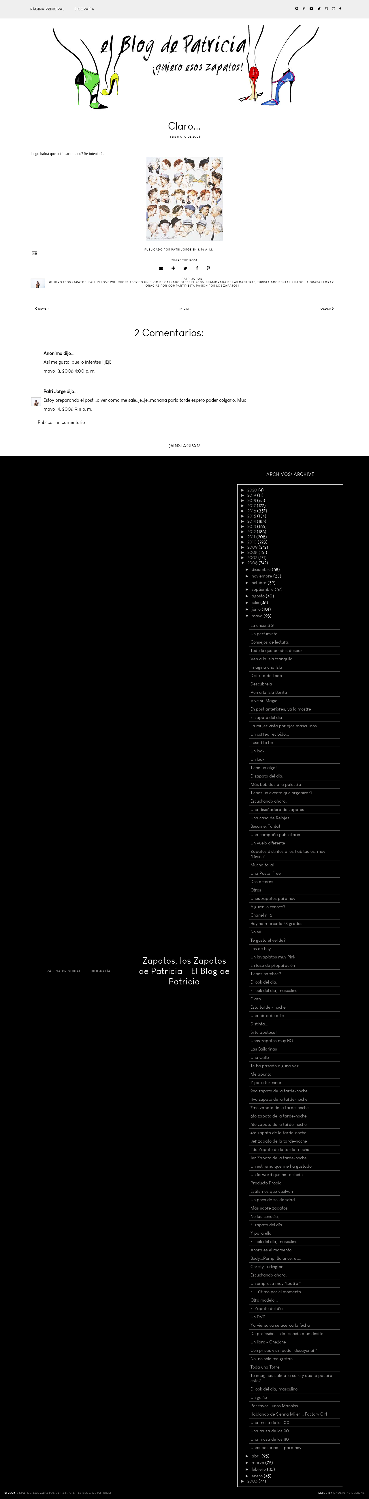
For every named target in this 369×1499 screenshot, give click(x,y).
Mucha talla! (262, 865)
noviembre (262, 576)
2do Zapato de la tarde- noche (280, 1149)
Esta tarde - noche (268, 1007)
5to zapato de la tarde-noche (279, 1124)
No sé (256, 931)
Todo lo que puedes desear (276, 650)
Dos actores (262, 881)
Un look (257, 751)
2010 (252, 542)
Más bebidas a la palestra (276, 784)
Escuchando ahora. (269, 801)
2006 (253, 562)
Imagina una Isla (266, 667)
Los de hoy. (261, 948)
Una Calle (260, 1057)
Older (327, 309)
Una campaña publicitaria (275, 834)
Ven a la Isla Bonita (269, 692)
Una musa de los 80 (270, 1439)
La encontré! (262, 625)
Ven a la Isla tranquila (272, 658)
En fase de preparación (273, 965)
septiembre (263, 589)
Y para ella (261, 1233)
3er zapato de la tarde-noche (279, 1141)
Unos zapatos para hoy (273, 898)
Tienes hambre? (266, 973)
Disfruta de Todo (266, 675)
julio (256, 602)
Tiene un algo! (264, 767)
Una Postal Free (266, 873)
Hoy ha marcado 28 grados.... (279, 923)
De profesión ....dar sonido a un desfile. (288, 1333)
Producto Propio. (267, 1183)
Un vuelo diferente (268, 843)
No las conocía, (265, 1216)
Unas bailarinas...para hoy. (276, 1447)
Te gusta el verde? (268, 940)
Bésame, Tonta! (265, 826)
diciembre (262, 569)
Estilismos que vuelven (272, 1191)
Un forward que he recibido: (277, 1174)
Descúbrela (261, 684)
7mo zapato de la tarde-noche (280, 1107)
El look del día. (264, 982)
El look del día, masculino (274, 990)
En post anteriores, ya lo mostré (281, 709)
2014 (252, 521)
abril (256, 1456)
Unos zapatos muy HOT (273, 1040)
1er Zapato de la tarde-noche (279, 1157)
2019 (252, 495)
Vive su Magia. (265, 700)
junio (257, 609)
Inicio (184, 309)
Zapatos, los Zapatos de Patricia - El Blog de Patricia (184, 971)
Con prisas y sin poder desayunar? (284, 1350)
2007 (252, 557)
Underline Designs (349, 1493)
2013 (252, 526)
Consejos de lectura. (270, 642)
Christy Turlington (267, 1266)
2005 (253, 1481)
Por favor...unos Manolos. (275, 1405)
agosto (259, 596)
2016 (252, 510)
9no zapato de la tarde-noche (279, 1091)
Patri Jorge (54, 391)
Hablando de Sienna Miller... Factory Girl (289, 1414)
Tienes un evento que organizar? (281, 792)
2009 (253, 547)
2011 (251, 536)
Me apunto (261, 1074)
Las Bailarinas (264, 1049)
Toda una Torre (265, 1367)
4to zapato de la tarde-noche (278, 1132)
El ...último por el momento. (276, 1291)
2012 (252, 531)
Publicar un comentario (61, 422)
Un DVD (258, 1316)
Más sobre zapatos (269, 1208)
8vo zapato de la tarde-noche (279, 1099)
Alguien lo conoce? (268, 906)
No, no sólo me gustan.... (274, 1358)
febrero (259, 1469)
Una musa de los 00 (270, 1422)
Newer (42, 309)
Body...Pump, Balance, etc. (276, 1258)
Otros (256, 890)
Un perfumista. (265, 633)
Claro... (257, 998)
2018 (252, 500)
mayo (257, 615)
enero (258, 1476)
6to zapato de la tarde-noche (279, 1116)
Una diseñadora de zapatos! (278, 809)
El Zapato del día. (267, 1308)
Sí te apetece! (264, 1032)
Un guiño (259, 1397)
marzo (258, 1462)
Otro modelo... (264, 1300)
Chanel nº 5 (261, 915)
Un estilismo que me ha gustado (281, 1166)
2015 (252, 516)
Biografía (84, 9)
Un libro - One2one (268, 1342)
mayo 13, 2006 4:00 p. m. (69, 371)
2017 (252, 505)
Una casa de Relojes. (271, 817)
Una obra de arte (267, 1015)
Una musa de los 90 (270, 1430)
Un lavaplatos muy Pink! (274, 957)
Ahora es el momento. (272, 1250)
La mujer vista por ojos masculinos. (284, 725)
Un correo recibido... (270, 734)
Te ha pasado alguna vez (275, 1065)
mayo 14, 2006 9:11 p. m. (68, 409)
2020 (252, 490)
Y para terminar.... (268, 1082)
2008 (253, 552)
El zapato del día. (267, 717)
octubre (260, 582)
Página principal (47, 9)
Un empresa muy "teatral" (276, 1283)
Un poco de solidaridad (273, 1199)
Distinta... (259, 1024)
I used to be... (263, 742)
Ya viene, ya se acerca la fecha (280, 1325)
